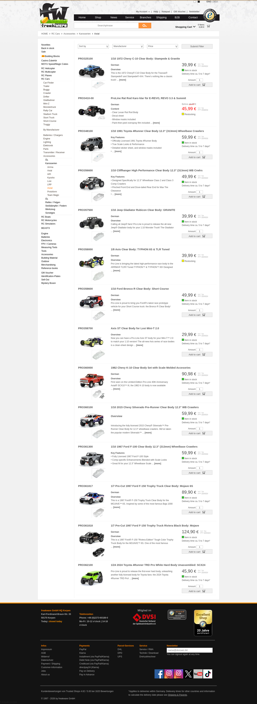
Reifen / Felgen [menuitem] (52, 202)
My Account (143, 11)
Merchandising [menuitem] (48, 265)
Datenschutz (47, 660)
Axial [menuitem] (49, 170)
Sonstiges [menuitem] (50, 213)
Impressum (46, 649)
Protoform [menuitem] (52, 191)
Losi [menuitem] (49, 181)
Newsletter (194, 11)
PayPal (82, 649)
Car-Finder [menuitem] (48, 82)
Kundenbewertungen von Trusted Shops (60, 691)
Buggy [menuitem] (46, 89)
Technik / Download (148, 653)
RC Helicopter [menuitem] (48, 68)
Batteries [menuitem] (45, 237)
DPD (120, 653)
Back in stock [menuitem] (47, 48)
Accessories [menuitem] (49, 156)
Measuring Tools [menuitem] (49, 247)
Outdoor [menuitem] (45, 261)
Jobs (43, 671)
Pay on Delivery (87, 671)
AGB (43, 653)
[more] (122, 80)
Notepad (166, 11)
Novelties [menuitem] (45, 45)
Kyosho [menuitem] (51, 177)
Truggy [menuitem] (46, 124)
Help (156, 11)
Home (82, 17)
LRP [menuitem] (49, 184)
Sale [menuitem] (43, 51)
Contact (193, 17)
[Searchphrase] (106, 25)
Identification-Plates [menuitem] (50, 276)
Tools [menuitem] (43, 251)
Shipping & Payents (177, 695)
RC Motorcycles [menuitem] (49, 220)
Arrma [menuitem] (50, 167)
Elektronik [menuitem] (48, 145)
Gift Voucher (179, 11)
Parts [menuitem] (45, 149)
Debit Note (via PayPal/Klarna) (94, 660)
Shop (98, 17)
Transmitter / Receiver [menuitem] (54, 152)
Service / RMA (146, 649)
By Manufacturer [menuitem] (51, 129)
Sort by (82, 46)
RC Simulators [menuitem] (48, 224)
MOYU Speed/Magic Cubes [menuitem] (54, 64)
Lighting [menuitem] (47, 142)
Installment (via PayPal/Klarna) (94, 656)
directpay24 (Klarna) (89, 667)
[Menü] (184, 612)
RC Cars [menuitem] (45, 79)
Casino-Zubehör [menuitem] (49, 60)
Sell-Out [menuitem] (45, 279)
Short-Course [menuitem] (49, 121)
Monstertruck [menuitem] (49, 107)
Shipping (161, 17)
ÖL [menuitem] (46, 160)
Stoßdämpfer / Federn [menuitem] (56, 206)
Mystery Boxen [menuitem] (48, 283)
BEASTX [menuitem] (45, 228)
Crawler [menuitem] (47, 93)
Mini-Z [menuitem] (46, 103)
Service (129, 17)
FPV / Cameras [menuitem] (48, 244)
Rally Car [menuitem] (47, 110)
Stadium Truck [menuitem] (50, 114)
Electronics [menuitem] (46, 240)
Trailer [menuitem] (46, 86)
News (113, 17)
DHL (120, 649)
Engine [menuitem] (46, 138)
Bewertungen (107, 691)
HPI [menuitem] (49, 174)
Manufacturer (120, 46)
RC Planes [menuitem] (46, 75)
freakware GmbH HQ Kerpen (55, 610)
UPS (120, 656)
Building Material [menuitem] (49, 258)
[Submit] (145, 25)
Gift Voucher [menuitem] (47, 273)
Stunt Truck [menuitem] (48, 117)
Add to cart (197, 84)
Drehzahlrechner (147, 656)
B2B (177, 17)
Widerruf (45, 656)
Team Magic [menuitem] (53, 195)
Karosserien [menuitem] (51, 163)
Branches (145, 17)
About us (45, 674)
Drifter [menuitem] (46, 96)
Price (150, 46)
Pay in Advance (86, 674)
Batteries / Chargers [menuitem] (53, 135)
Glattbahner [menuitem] (49, 100)
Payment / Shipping (50, 663)
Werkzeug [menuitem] (50, 209)
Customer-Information (51, 667)
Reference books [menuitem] (49, 268)
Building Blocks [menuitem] (50, 56)
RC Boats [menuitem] (46, 217)
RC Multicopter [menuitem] (48, 72)
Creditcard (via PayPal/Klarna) (94, 663)
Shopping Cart (185, 26)
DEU (215, 1)
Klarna (82, 653)
